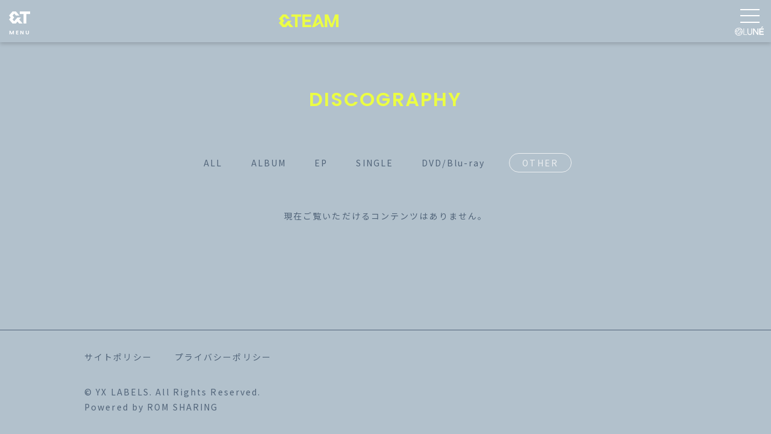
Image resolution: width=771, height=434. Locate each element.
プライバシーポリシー (223, 357)
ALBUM (269, 163)
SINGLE (374, 163)
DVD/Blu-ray (453, 163)
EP (321, 163)
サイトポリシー (118, 357)
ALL (213, 163)
